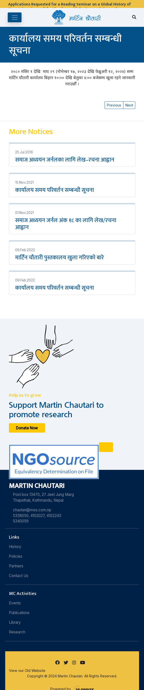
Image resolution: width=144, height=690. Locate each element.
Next (129, 105)
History (15, 546)
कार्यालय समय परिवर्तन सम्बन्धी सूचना (54, 190)
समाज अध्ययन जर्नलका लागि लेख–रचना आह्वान (64, 160)
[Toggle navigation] (15, 17)
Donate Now (27, 427)
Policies (15, 556)
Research (17, 632)
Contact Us (18, 575)
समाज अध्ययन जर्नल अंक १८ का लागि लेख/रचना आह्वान (65, 224)
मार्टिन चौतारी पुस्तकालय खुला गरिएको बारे (59, 257)
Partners (16, 566)
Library (15, 622)
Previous (114, 105)
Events (15, 603)
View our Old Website (27, 670)
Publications (19, 612)
